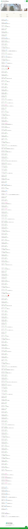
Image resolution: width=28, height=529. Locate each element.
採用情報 (7, 16)
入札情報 (21, 16)
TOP (26, 527)
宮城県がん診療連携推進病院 (7, 1)
